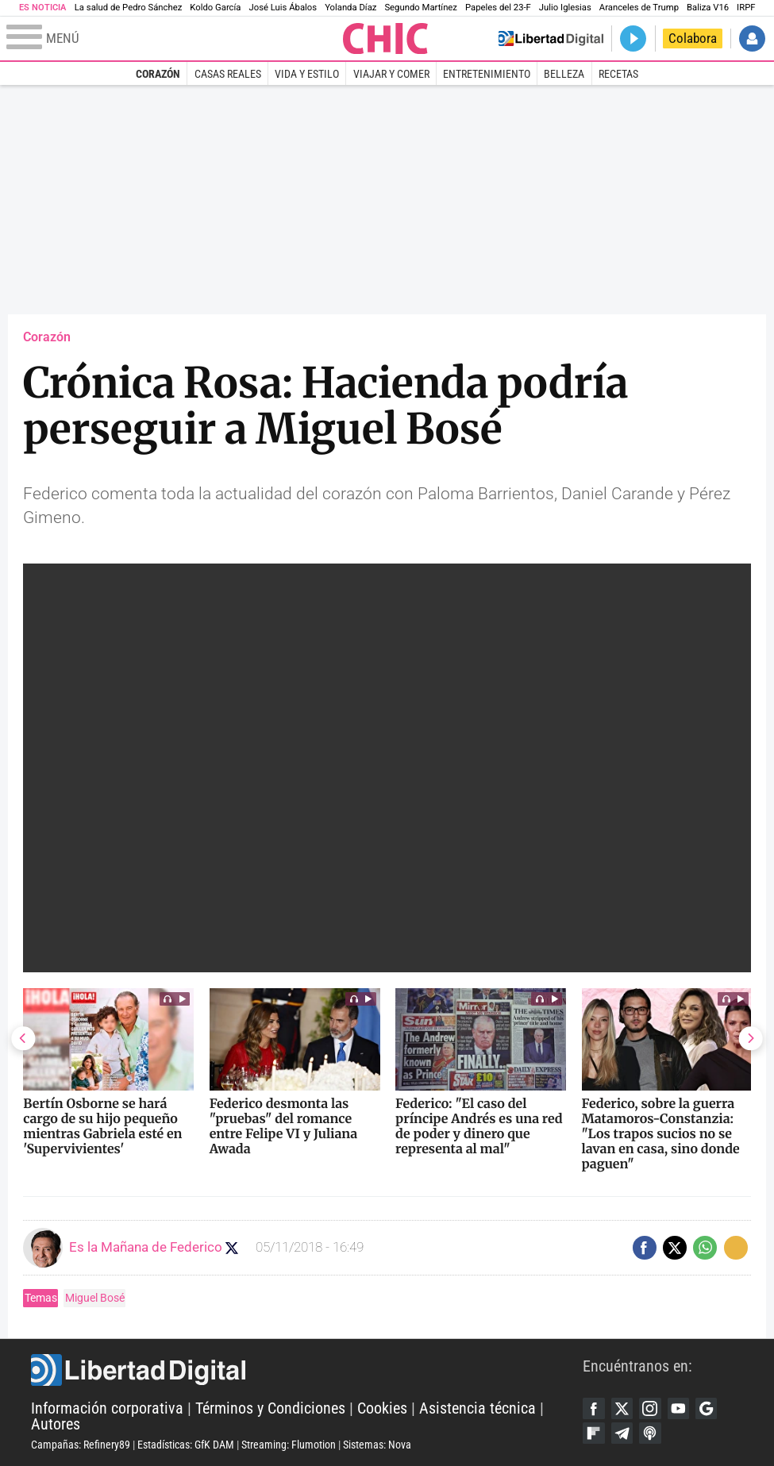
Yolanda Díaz (350, 7)
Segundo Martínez (420, 7)
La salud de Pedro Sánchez (129, 7)
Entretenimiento (486, 73)
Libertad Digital (307, 1369)
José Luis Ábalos (282, 7)
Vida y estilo (307, 73)
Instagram (653, 1407)
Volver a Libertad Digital (551, 38)
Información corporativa (107, 1408)
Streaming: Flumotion (288, 1444)
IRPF (746, 7)
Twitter (623, 1407)
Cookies (382, 1408)
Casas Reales (227, 73)
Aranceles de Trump (639, 7)
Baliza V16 (708, 7)
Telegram (623, 1433)
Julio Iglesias (565, 7)
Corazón (158, 73)
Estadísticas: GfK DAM (185, 1444)
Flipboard (594, 1433)
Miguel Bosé (95, 1297)
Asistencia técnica (477, 1408)
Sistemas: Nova (377, 1444)
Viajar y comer (391, 73)
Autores (55, 1424)
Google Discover (712, 1407)
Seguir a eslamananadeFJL (233, 1248)
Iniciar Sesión (752, 38)
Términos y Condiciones (270, 1408)
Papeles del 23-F (498, 7)
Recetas (618, 73)
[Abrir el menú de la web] (173, 39)
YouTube (683, 1407)
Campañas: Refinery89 (80, 1444)
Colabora (692, 38)
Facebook (594, 1407)
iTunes (653, 1433)
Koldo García (215, 7)
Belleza (564, 73)
